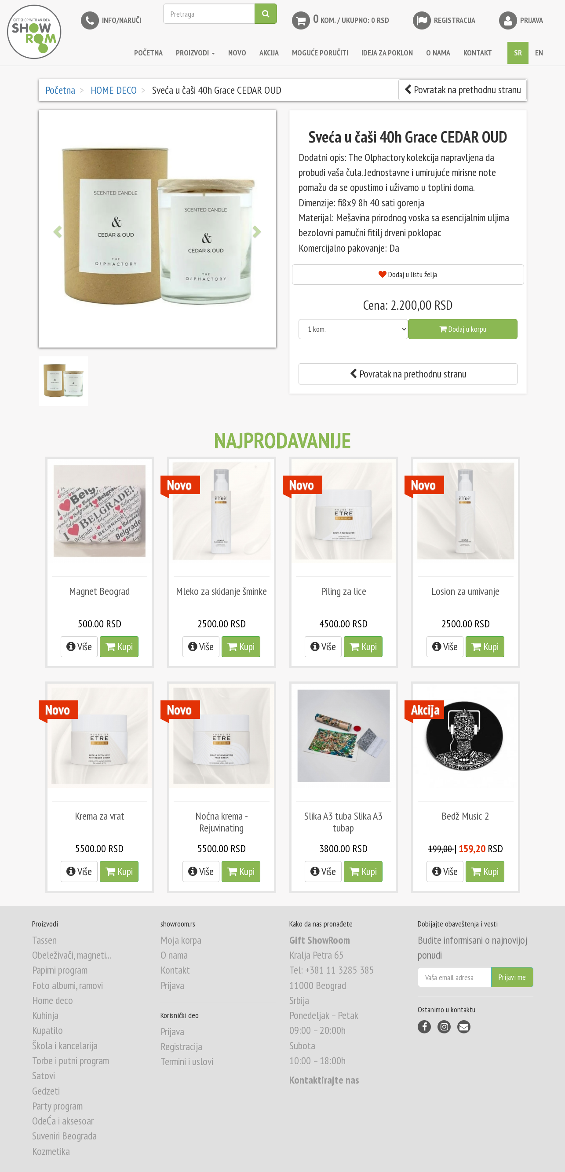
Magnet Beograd (99, 591)
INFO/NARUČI (110, 20)
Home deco (52, 1000)
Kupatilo (47, 1030)
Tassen (44, 940)
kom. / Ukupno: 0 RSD (339, 20)
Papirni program (59, 970)
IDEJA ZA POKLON (387, 53)
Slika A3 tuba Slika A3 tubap (343, 821)
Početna (148, 53)
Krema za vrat (99, 816)
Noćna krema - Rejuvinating (221, 821)
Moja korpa (180, 940)
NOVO (237, 53)
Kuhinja (45, 1015)
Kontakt (175, 970)
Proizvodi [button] (195, 53)
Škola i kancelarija (65, 1045)
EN (539, 53)
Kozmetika (51, 1151)
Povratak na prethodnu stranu (462, 89)
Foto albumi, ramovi (67, 985)
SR (518, 53)
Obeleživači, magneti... (71, 955)
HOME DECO (112, 90)
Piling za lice (343, 591)
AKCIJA (269, 53)
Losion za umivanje (465, 591)
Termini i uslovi (186, 1061)
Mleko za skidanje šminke (221, 591)
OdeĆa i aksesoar (63, 1121)
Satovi (43, 1075)
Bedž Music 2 (465, 816)
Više (79, 646)
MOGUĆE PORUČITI (320, 53)
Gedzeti (46, 1091)
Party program (57, 1106)
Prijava (520, 20)
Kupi (119, 646)
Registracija (443, 20)
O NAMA (438, 53)
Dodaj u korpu (462, 329)
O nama (174, 955)
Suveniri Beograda (64, 1136)
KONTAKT (477, 53)
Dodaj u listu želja (408, 274)
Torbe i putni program (70, 1060)
